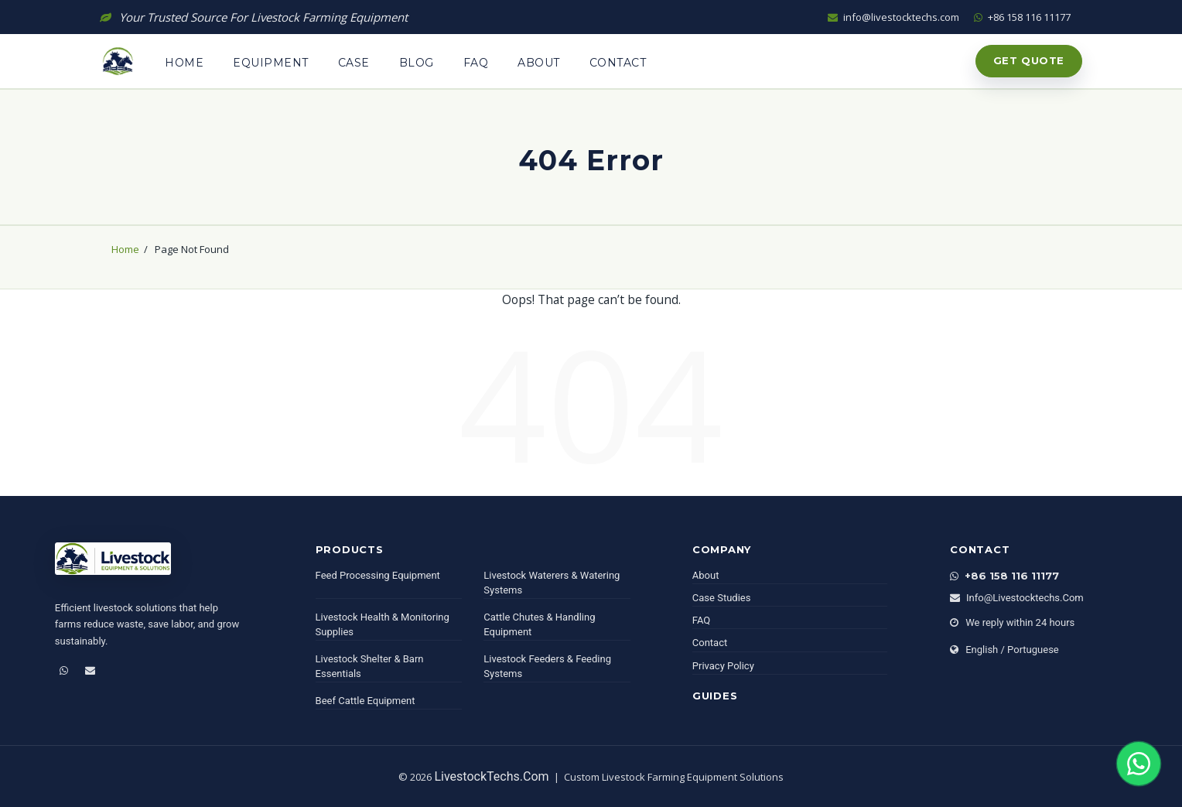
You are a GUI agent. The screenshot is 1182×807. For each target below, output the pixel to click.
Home (184, 63)
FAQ (701, 620)
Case (354, 63)
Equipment (271, 63)
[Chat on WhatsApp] (1138, 763)
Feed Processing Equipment (378, 575)
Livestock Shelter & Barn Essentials (370, 666)
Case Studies (721, 598)
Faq (476, 63)
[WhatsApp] (64, 671)
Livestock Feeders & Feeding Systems (547, 666)
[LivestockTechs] (113, 564)
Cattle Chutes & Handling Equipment (539, 624)
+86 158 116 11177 (1022, 17)
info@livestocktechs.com (895, 17)
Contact (618, 63)
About (539, 63)
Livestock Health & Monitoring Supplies (382, 624)
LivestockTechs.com (491, 776)
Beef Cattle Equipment (365, 700)
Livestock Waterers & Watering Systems (551, 583)
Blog (416, 63)
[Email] (90, 671)
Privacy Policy (723, 666)
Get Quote (1028, 60)
